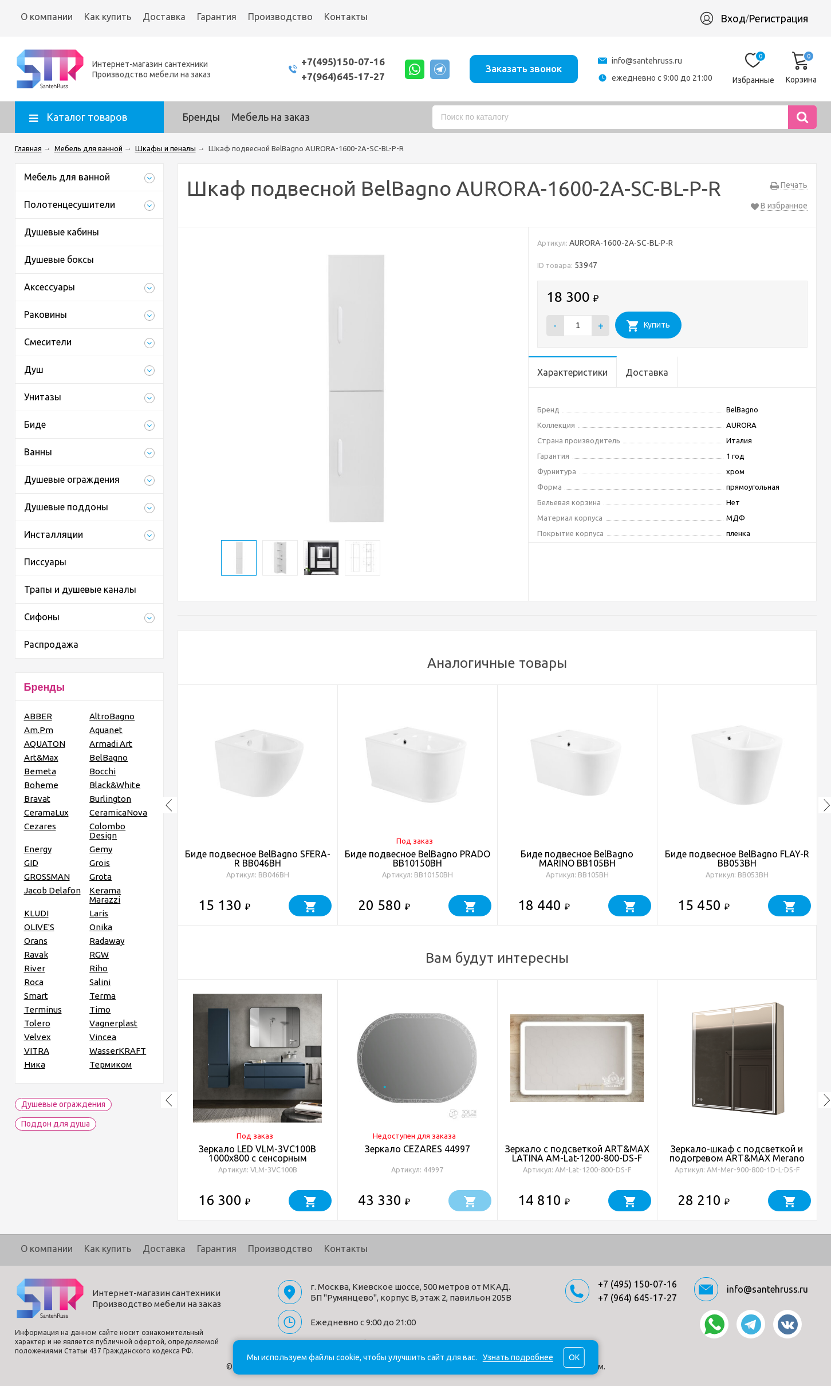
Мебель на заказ (270, 117)
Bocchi (102, 771)
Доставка (164, 16)
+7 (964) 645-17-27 (637, 1298)
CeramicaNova (118, 812)
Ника (34, 1064)
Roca (34, 982)
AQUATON (44, 744)
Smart (36, 996)
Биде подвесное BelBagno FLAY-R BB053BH (737, 858)
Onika (100, 927)
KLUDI (36, 913)
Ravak (36, 954)
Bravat (37, 799)
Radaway (106, 941)
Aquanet (106, 730)
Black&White (114, 785)
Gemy (100, 849)
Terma (102, 996)
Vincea (102, 1037)
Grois (99, 863)
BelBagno (108, 757)
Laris (98, 913)
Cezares (40, 826)
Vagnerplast (113, 1023)
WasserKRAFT (117, 1051)
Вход (733, 18)
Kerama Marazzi (105, 894)
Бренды (201, 117)
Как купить (107, 16)
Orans (36, 941)
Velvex (37, 1037)
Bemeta (40, 771)
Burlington (110, 799)
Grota (100, 876)
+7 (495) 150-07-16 (637, 1284)
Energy (38, 849)
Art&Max (41, 757)
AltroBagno (112, 716)
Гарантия (217, 16)
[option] (258, 805)
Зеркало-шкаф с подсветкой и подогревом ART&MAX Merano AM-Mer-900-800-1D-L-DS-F (737, 1158)
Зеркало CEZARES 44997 (417, 1149)
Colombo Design (107, 830)
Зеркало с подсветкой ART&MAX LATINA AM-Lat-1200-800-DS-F (577, 1153)
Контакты (346, 16)
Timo (100, 1009)
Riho (98, 968)
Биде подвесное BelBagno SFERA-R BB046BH (257, 858)
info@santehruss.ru (647, 60)
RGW (99, 954)
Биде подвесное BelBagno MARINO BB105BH (577, 858)
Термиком (110, 1064)
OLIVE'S (39, 927)
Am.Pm (38, 730)
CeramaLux (46, 812)
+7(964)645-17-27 (343, 76)
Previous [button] (169, 805)
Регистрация (778, 18)
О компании (47, 16)
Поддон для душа (55, 1123)
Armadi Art (110, 744)
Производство (280, 16)
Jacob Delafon (52, 890)
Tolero (37, 1023)
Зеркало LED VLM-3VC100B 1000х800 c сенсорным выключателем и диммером (257, 1158)
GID (31, 863)
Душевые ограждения (63, 1104)
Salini (100, 982)
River (34, 968)
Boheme (41, 785)
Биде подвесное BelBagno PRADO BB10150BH (417, 858)
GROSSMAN (47, 876)
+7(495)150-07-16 (343, 61)
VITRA (36, 1051)
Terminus (43, 1009)
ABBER (38, 716)
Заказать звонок (524, 68)
